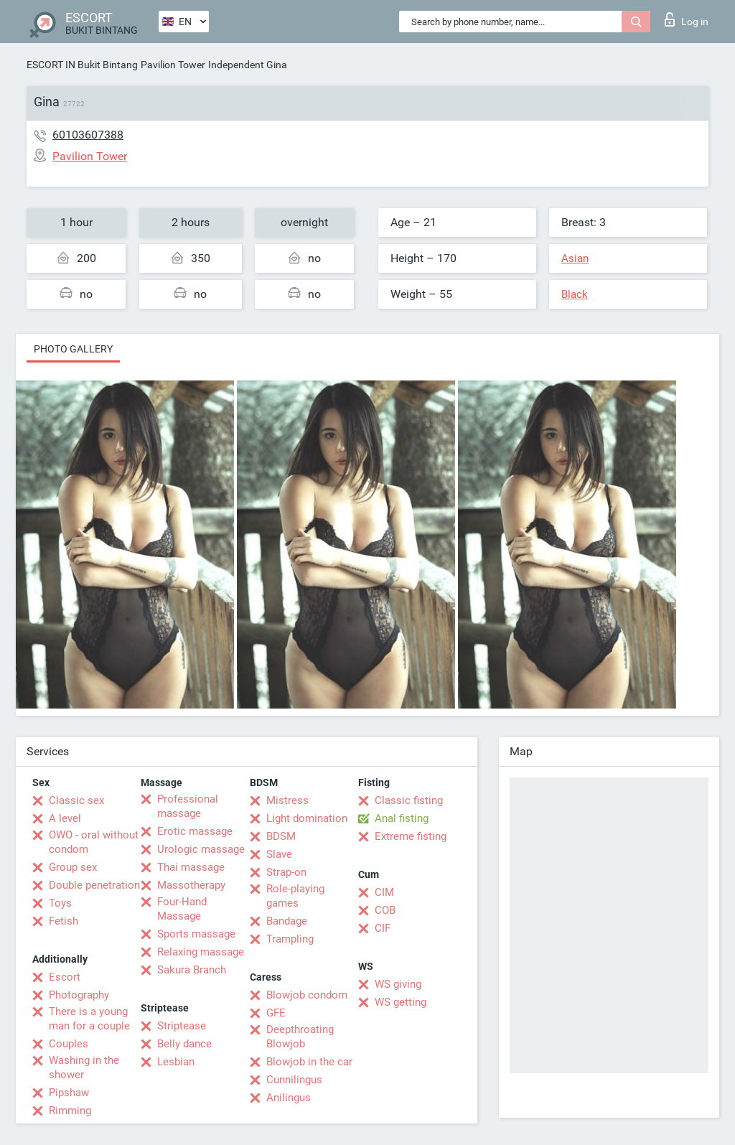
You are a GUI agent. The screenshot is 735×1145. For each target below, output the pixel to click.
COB (385, 910)
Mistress (287, 800)
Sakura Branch (191, 969)
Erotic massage (195, 831)
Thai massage (191, 867)
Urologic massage (201, 849)
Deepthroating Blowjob (300, 1036)
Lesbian (176, 1061)
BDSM (281, 836)
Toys (60, 903)
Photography (79, 995)
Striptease (181, 1025)
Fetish (63, 921)
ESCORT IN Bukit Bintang (82, 64)
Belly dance (184, 1043)
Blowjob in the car (309, 1061)
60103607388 (87, 134)
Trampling (290, 939)
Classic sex (76, 800)
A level (65, 818)
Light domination (306, 818)
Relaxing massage (200, 951)
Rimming (70, 1110)
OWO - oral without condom (94, 842)
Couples (68, 1043)
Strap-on (286, 872)
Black (574, 294)
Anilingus (288, 1097)
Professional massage (187, 806)
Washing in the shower (84, 1067)
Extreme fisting (410, 836)
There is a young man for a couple (89, 1018)
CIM (384, 892)
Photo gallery (73, 349)
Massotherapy (191, 885)
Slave (279, 854)
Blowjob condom (306, 995)
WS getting (400, 1002)
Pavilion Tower (173, 64)
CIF (382, 928)
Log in (686, 19)
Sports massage (196, 933)
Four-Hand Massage (182, 908)
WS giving (398, 984)
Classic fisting (409, 800)
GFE (276, 1012)
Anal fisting (402, 818)
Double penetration (94, 885)
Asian (575, 258)
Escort (64, 977)
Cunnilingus (294, 1079)
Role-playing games (295, 896)
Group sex (73, 867)
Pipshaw (69, 1092)
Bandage (286, 921)
